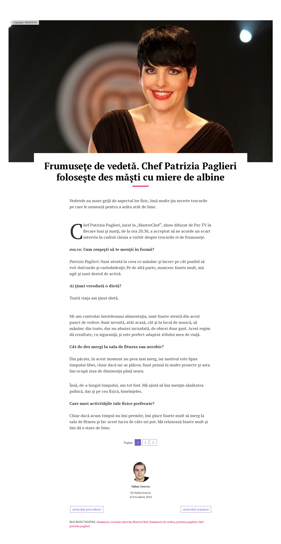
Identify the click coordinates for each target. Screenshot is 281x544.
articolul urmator (196, 509)
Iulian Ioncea (140, 486)
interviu (127, 522)
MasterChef (140, 522)
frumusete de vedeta (162, 522)
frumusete (103, 522)
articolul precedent (86, 509)
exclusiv (116, 522)
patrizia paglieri (186, 522)
